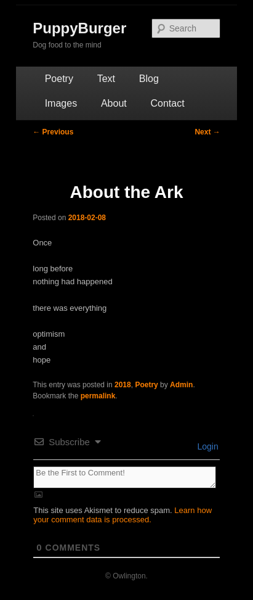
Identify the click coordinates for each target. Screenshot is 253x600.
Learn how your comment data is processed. (122, 515)
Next (207, 132)
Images (61, 103)
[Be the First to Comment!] (124, 477)
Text (106, 78)
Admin (181, 384)
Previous (53, 132)
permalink (98, 396)
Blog (149, 78)
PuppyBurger (79, 28)
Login (207, 446)
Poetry (59, 78)
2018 (122, 384)
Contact (168, 103)
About (114, 103)
